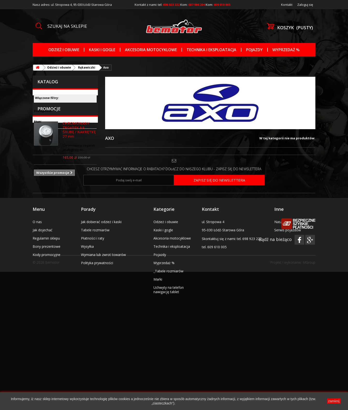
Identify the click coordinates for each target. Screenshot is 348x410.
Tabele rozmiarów (95, 299)
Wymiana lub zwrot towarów (103, 323)
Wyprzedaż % (286, 49)
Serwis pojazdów (287, 299)
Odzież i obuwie (63, 49)
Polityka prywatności (97, 332)
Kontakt (286, 4)
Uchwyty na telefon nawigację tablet (168, 358)
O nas (37, 291)
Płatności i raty (92, 307)
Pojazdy (254, 49)
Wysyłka (87, 315)
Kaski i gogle (102, 49)
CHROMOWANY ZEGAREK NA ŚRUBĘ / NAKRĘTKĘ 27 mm (79, 167)
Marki (157, 348)
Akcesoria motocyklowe (151, 49)
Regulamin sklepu (46, 307)
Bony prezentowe (46, 315)
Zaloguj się (305, 4)
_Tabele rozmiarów (168, 340)
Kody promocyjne (46, 323)
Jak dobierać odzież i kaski (101, 291)
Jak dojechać (42, 299)
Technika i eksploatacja (211, 49)
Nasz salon (283, 291)
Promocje (49, 145)
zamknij (334, 401)
